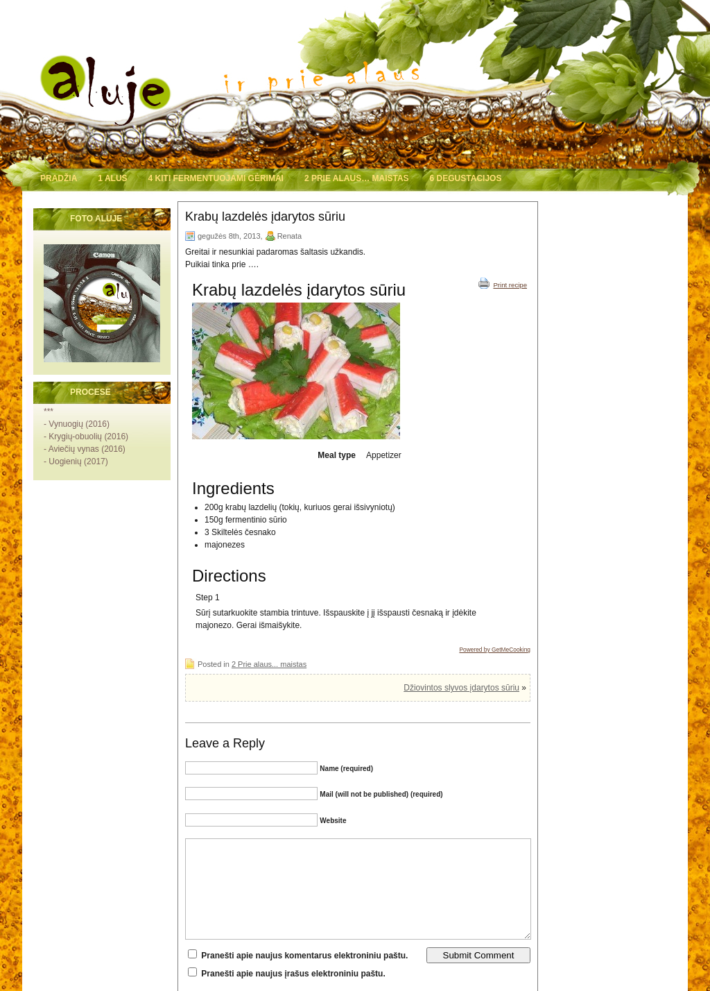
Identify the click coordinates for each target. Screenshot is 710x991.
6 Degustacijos (466, 178)
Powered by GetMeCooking (494, 649)
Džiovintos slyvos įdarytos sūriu (461, 688)
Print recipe (502, 283)
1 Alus (112, 178)
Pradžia (58, 178)
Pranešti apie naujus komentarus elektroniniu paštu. (304, 955)
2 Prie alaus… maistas (356, 178)
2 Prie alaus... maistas (269, 664)
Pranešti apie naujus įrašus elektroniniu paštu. (293, 974)
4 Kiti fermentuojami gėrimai (216, 178)
